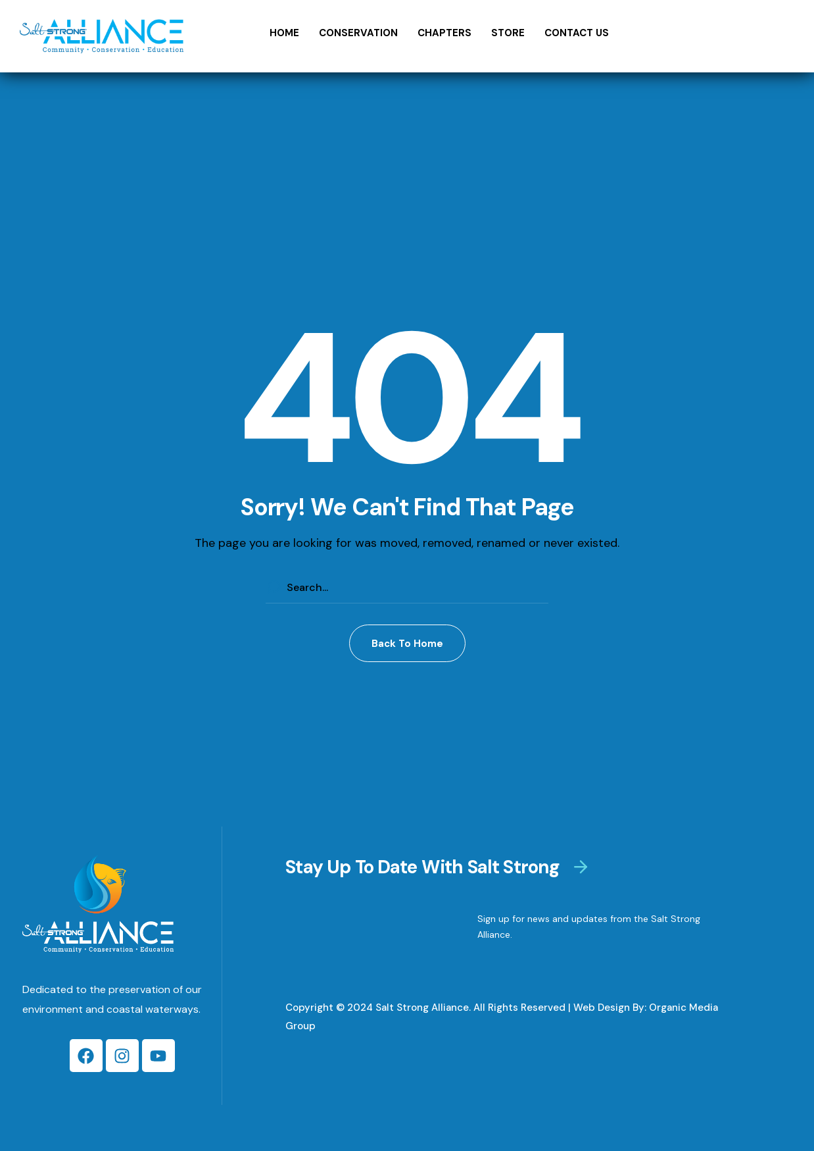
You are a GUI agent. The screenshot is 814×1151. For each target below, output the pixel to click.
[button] (407, 643)
